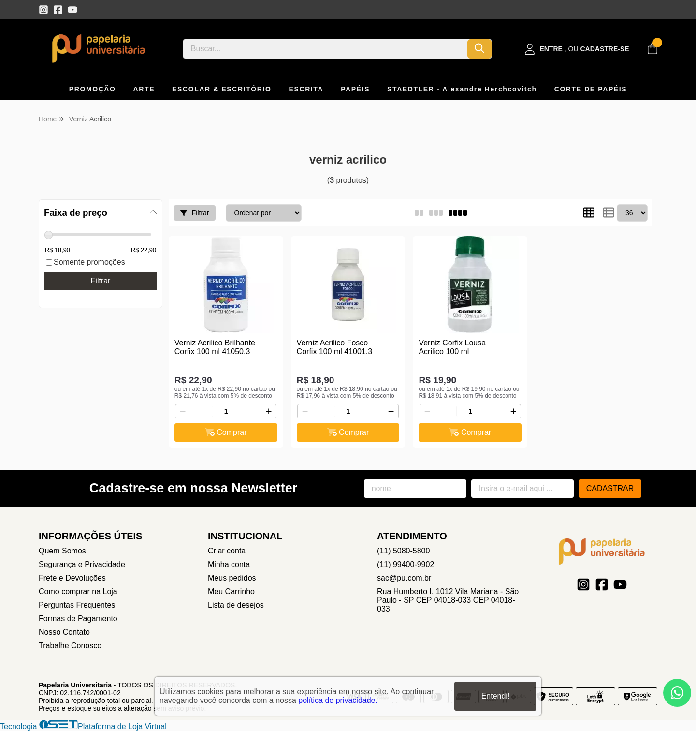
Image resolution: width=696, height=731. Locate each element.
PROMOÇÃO (92, 89)
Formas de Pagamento (78, 618)
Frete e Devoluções (72, 578)
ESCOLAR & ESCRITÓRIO (221, 89)
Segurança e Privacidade (82, 564)
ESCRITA (306, 89)
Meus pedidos (232, 578)
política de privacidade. (337, 700)
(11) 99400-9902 (405, 564)
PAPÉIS (355, 89)
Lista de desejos (236, 605)
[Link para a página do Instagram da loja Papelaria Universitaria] (43, 10)
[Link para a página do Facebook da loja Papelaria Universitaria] (58, 10)
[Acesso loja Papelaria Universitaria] (577, 49)
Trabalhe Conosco (70, 645)
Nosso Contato (64, 632)
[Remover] (182, 411)
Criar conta (227, 551)
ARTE (144, 89)
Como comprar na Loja (78, 591)
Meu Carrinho (231, 591)
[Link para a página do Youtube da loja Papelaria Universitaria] (72, 10)
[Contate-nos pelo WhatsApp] (677, 693)
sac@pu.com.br (404, 578)
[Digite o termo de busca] (325, 49)
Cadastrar (610, 488)
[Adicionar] (269, 411)
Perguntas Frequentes (77, 605)
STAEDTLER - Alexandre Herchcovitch (462, 89)
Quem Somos (62, 551)
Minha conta (229, 564)
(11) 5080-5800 (403, 551)
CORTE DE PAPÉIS (590, 89)
